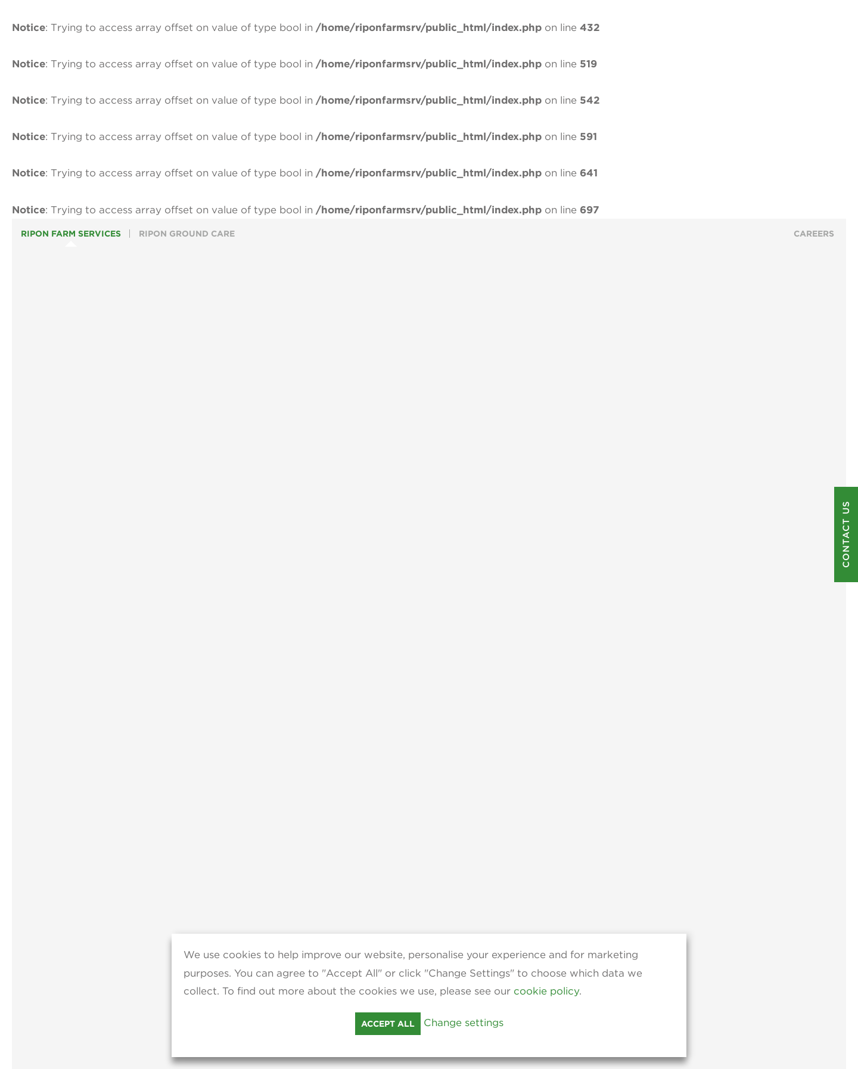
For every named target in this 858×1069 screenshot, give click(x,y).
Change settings (463, 1022)
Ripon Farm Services (71, 233)
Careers (814, 233)
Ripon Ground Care (187, 233)
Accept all (388, 1023)
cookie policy (546, 991)
